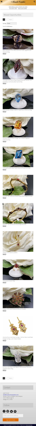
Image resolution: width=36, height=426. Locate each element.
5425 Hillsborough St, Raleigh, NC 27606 (18, 7)
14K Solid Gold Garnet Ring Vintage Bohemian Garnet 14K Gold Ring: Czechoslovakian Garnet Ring (17, 81)
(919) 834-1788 (13, 8)
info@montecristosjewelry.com (11, 394)
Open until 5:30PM (22, 8)
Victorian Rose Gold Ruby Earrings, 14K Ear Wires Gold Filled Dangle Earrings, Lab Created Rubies (18, 338)
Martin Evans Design (29, 425)
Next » (10, 19)
